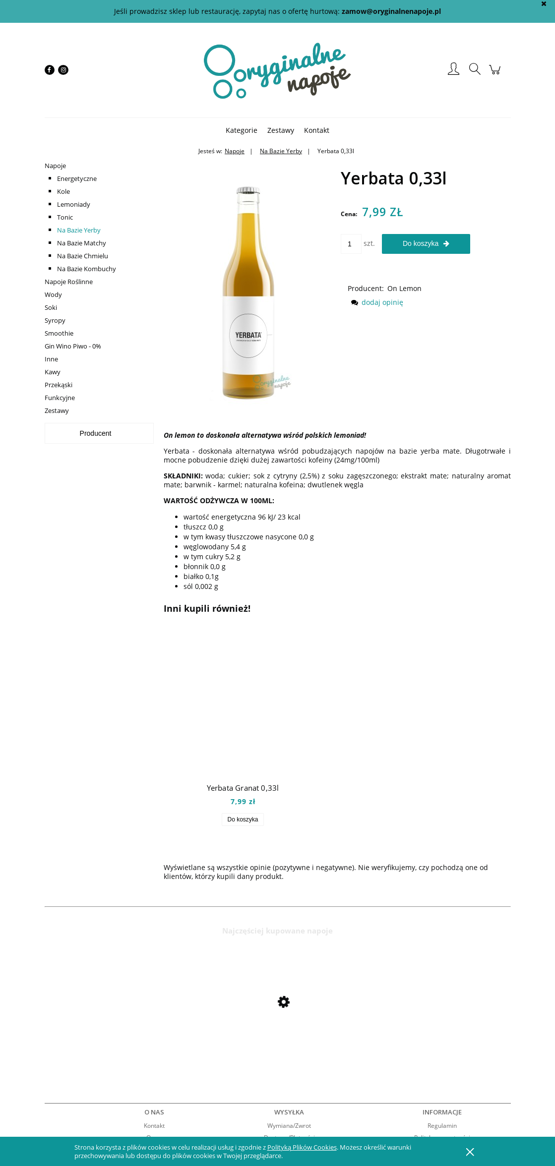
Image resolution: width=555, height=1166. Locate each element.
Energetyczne (77, 178)
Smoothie (59, 333)
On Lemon (404, 288)
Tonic (65, 217)
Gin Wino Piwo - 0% (73, 346)
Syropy (55, 320)
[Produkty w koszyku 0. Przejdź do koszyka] (496, 74)
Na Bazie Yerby (79, 230)
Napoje (55, 165)
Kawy (53, 371)
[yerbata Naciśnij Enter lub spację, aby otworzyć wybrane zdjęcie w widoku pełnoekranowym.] (248, 282)
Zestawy (57, 410)
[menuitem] (241, 130)
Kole (63, 191)
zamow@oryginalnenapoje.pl (391, 11)
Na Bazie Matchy (81, 242)
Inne (51, 358)
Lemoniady (73, 204)
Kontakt (154, 1125)
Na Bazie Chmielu (82, 255)
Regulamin (442, 1125)
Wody (53, 294)
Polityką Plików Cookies (302, 1147)
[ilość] (351, 244)
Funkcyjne (60, 397)
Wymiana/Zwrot (289, 1125)
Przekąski (58, 384)
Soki (51, 307)
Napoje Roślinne (69, 281)
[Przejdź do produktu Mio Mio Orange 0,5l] (124, 1028)
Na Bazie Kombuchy (86, 268)
